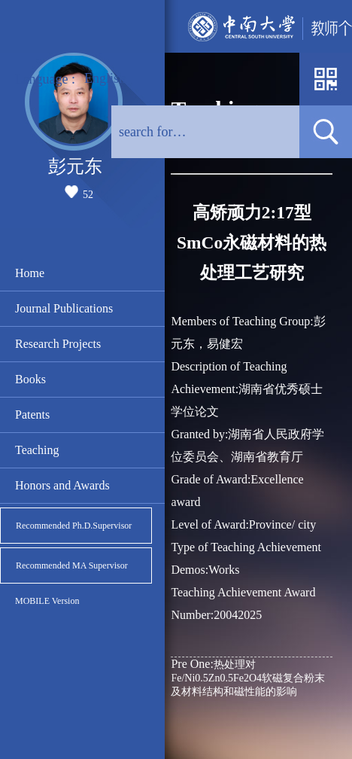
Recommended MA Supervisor (72, 565)
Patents (32, 414)
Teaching (37, 450)
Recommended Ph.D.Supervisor (74, 525)
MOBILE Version (47, 601)
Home (29, 273)
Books (30, 379)
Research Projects (58, 343)
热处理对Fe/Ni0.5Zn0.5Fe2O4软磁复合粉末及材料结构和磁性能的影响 (248, 677)
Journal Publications (64, 308)
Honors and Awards (62, 485)
